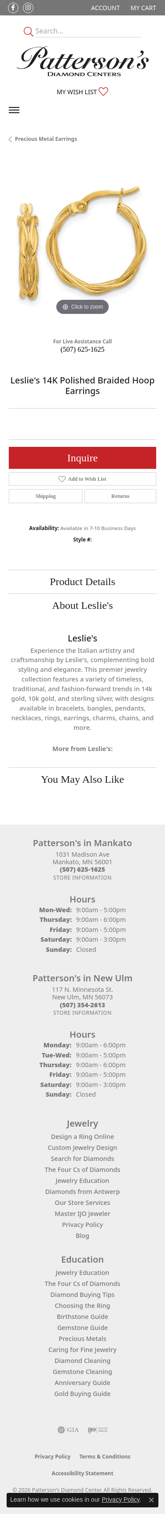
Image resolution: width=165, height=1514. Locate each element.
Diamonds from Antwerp (82, 1191)
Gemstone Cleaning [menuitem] (82, 1371)
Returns (120, 496)
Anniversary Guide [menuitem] (82, 1382)
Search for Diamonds (82, 1158)
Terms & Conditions (104, 1456)
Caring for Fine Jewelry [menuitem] (82, 1349)
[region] (82, 243)
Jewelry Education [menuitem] (83, 1272)
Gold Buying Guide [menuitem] (83, 1393)
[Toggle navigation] (14, 110)
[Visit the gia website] (68, 1430)
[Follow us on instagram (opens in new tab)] (28, 8)
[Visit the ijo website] (97, 1430)
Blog (82, 1235)
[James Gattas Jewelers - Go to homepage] (83, 61)
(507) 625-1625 (83, 349)
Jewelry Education (83, 1180)
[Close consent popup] (151, 1500)
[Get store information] (82, 877)
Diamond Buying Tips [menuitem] (82, 1294)
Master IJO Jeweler (82, 1213)
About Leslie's (82, 605)
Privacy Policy (82, 1224)
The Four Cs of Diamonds (83, 1169)
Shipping (46, 496)
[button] (104, 7)
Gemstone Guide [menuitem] (82, 1327)
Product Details (82, 581)
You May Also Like (82, 779)
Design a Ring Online (82, 1136)
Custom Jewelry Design (82, 1147)
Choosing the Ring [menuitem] (82, 1305)
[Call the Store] (82, 869)
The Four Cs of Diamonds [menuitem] (83, 1283)
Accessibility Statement (82, 1473)
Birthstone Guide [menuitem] (82, 1316)
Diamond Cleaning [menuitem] (82, 1360)
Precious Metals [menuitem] (82, 1338)
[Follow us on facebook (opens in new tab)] (13, 8)
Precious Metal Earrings (46, 139)
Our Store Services (82, 1202)
